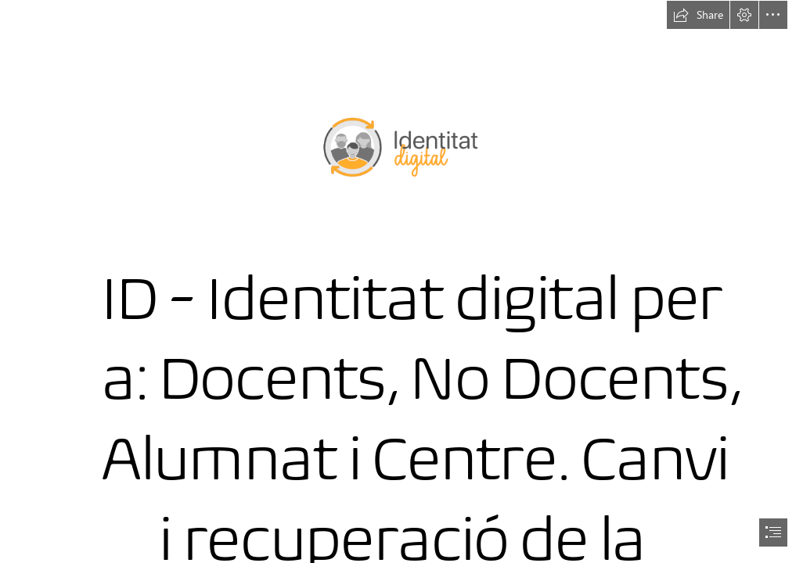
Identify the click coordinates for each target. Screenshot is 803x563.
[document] (401, 281)
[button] (698, 15)
